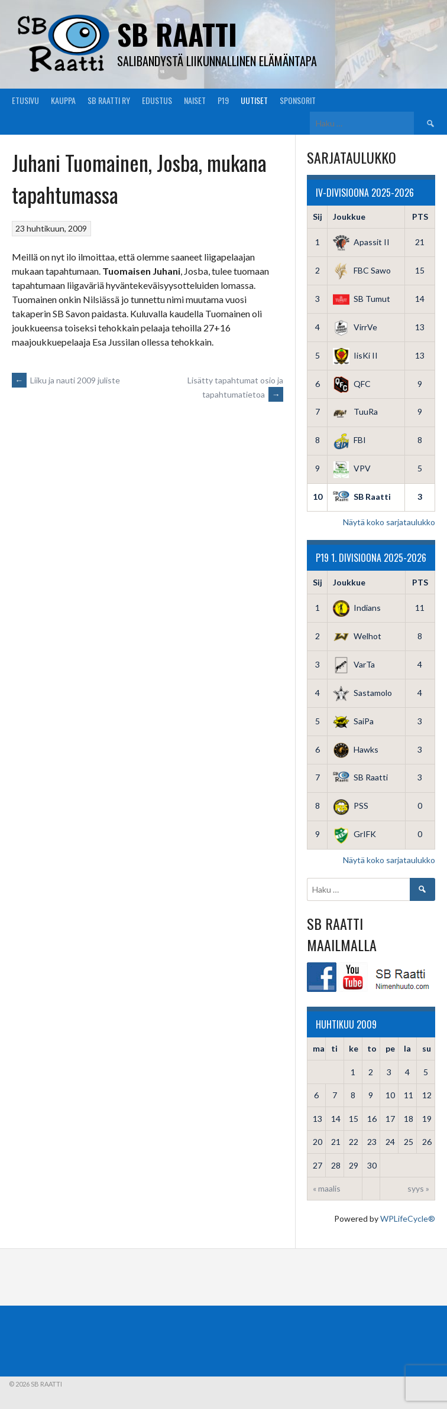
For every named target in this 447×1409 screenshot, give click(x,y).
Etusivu (25, 100)
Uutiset (254, 100)
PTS (420, 216)
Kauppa (63, 100)
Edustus (157, 100)
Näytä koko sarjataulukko (389, 522)
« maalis (327, 1188)
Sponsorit (298, 100)
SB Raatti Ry (109, 100)
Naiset (195, 100)
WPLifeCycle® (407, 1218)
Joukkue (349, 216)
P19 (223, 100)
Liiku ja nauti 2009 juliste (66, 380)
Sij (317, 216)
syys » (418, 1188)
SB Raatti (177, 34)
